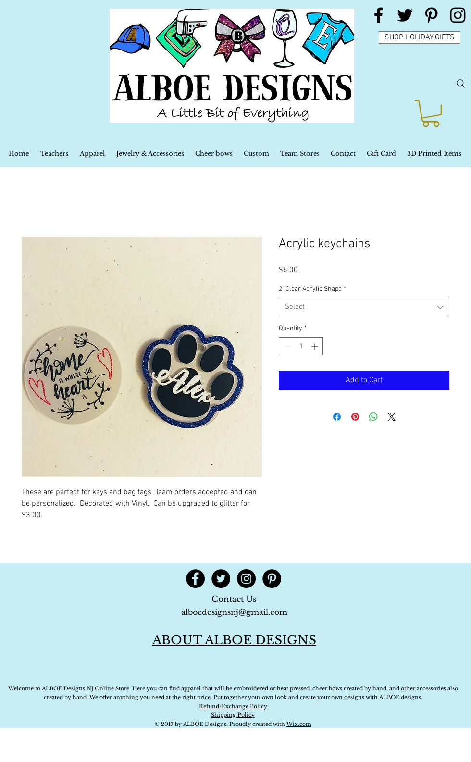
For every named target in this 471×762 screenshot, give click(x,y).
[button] (431, 113)
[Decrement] (286, 346)
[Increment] (316, 346)
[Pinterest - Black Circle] (271, 578)
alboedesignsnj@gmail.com (234, 612)
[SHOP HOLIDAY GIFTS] (419, 37)
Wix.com (298, 724)
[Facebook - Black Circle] (195, 578)
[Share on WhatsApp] (373, 417)
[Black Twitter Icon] (405, 15)
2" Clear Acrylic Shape (312, 289)
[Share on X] (391, 417)
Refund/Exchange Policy (233, 706)
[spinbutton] (301, 346)
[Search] (461, 84)
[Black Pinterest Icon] (431, 15)
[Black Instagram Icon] (457, 15)
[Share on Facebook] (337, 417)
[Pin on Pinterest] (355, 417)
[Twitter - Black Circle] (220, 578)
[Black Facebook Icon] (378, 15)
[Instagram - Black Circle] (246, 578)
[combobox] (364, 307)
